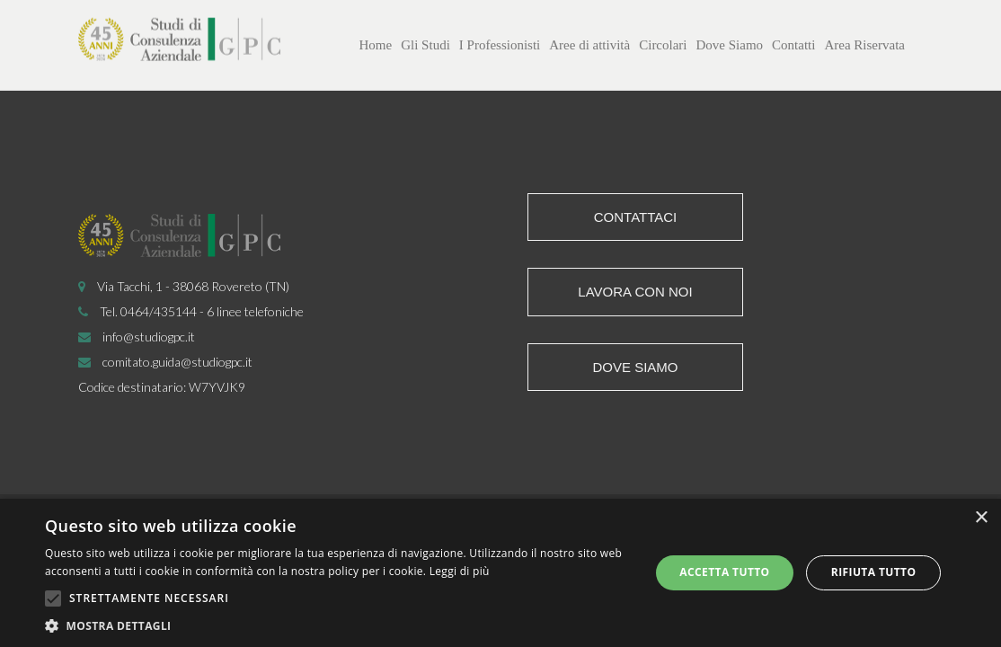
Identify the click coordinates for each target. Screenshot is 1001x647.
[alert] (500, 573)
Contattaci (636, 217)
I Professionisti (499, 45)
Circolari (663, 45)
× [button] (981, 518)
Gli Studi (425, 45)
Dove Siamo (730, 45)
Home (376, 45)
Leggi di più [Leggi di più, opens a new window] (460, 571)
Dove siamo (635, 367)
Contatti (793, 45)
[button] (338, 625)
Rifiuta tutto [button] (874, 572)
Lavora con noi (635, 291)
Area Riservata (864, 45)
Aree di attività (589, 45)
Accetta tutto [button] (724, 572)
